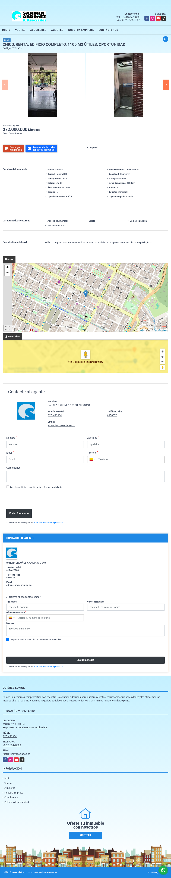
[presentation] (31, 499)
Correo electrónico (96, 601)
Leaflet (141, 330)
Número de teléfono (16, 612)
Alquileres (38, 30)
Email (10, 452)
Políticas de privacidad (16, 802)
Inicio (6, 30)
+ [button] (7, 267)
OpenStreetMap (160, 330)
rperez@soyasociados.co (16, 753)
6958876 (112, 415)
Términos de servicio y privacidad (48, 523)
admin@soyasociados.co (61, 425)
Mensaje (10, 623)
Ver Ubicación (77, 361)
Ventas (20, 30)
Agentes (57, 30)
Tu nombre (12, 601)
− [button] (7, 273)
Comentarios (13, 467)
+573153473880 (130, 17)
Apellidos (93, 437)
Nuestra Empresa (81, 30)
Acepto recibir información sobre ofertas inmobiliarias (36, 487)
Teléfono (92, 452)
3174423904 (129, 19)
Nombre (11, 437)
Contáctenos (108, 30)
